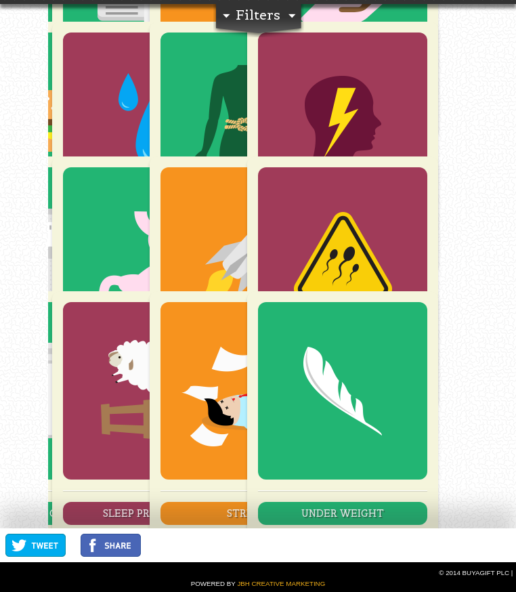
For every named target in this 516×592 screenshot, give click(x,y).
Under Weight (342, 513)
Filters (258, 15)
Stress (245, 513)
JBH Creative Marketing (281, 583)
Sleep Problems (147, 513)
